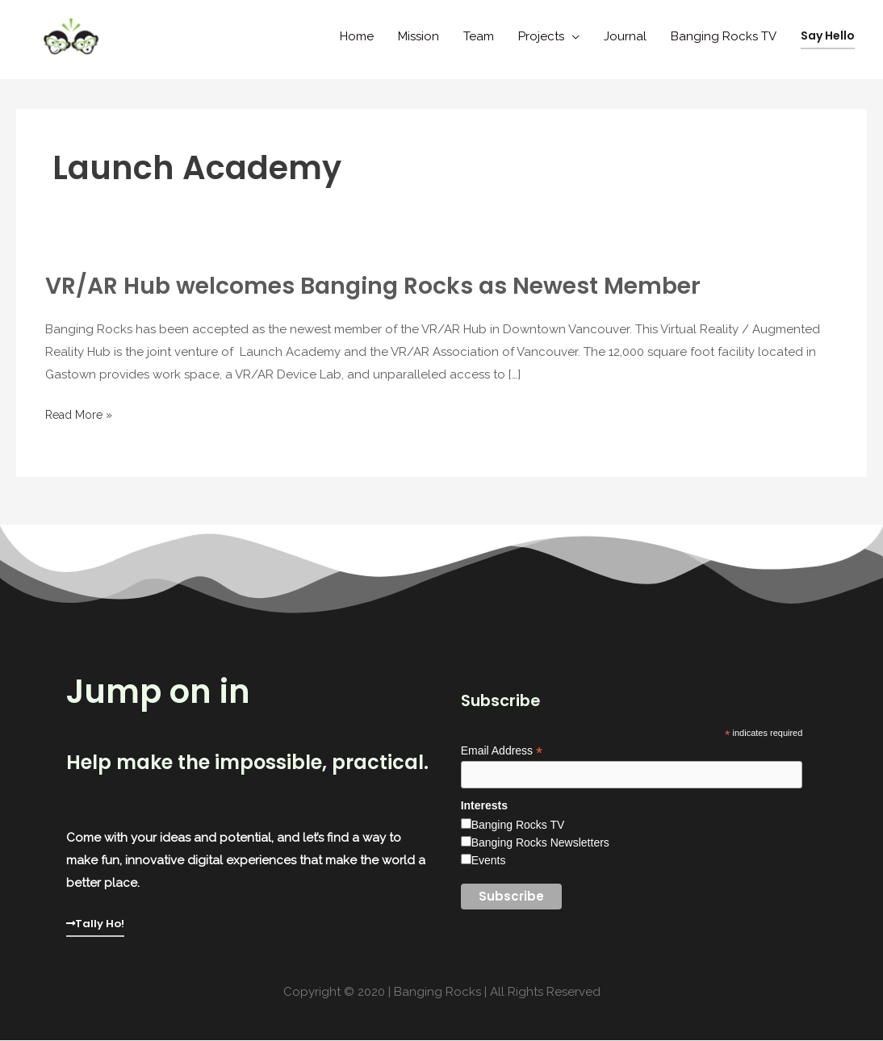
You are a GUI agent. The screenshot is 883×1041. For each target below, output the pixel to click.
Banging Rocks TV (723, 36)
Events (488, 861)
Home (357, 36)
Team (478, 36)
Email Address (502, 751)
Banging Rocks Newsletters (540, 844)
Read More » (82, 415)
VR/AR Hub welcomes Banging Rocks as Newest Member (390, 286)
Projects (541, 36)
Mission (418, 36)
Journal (625, 36)
